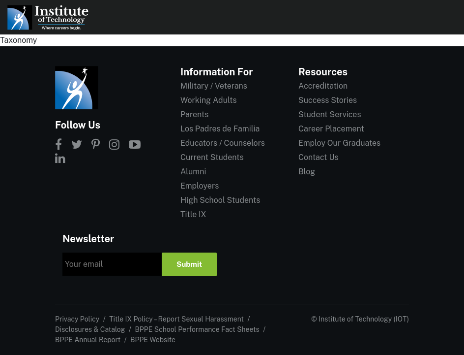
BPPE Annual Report (87, 340)
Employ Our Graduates (339, 143)
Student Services (329, 114)
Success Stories (327, 100)
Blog (306, 171)
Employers (199, 186)
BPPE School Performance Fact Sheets (197, 329)
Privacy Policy (77, 319)
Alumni (193, 171)
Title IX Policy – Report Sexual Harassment (176, 319)
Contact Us (318, 157)
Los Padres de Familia (220, 128)
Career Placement (331, 128)
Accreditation (323, 86)
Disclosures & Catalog (90, 329)
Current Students (211, 157)
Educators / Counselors (222, 143)
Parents (194, 114)
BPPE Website (152, 340)
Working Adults (208, 100)
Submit (189, 264)
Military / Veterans (213, 86)
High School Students (220, 200)
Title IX (193, 214)
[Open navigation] (448, 17)
